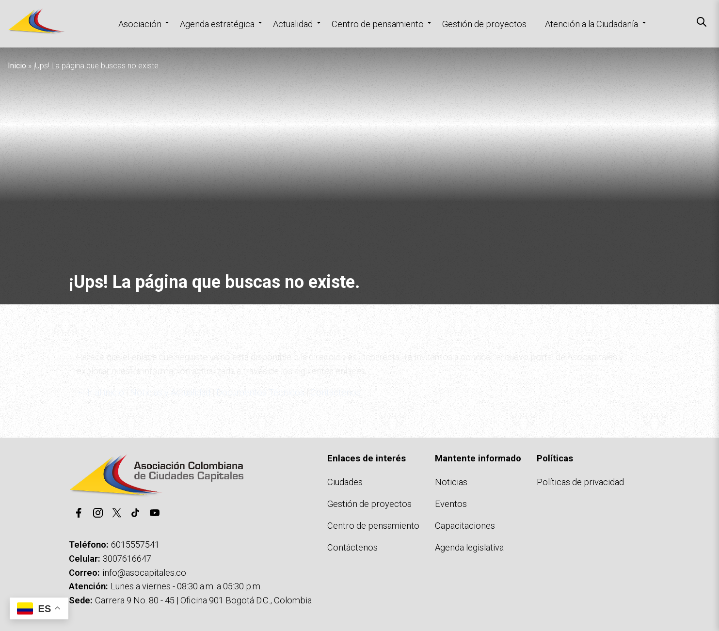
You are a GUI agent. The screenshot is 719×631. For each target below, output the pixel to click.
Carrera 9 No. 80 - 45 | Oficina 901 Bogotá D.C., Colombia (203, 600)
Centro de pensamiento (378, 24)
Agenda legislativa (469, 547)
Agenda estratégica (217, 24)
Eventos (451, 504)
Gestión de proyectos (484, 24)
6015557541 (135, 544)
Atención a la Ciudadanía (591, 24)
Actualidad (293, 24)
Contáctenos (352, 547)
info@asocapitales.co (144, 573)
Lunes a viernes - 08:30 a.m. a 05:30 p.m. (186, 586)
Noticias (451, 482)
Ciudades (345, 482)
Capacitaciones (465, 526)
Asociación (139, 24)
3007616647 (127, 558)
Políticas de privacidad (580, 482)
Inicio (17, 65)
